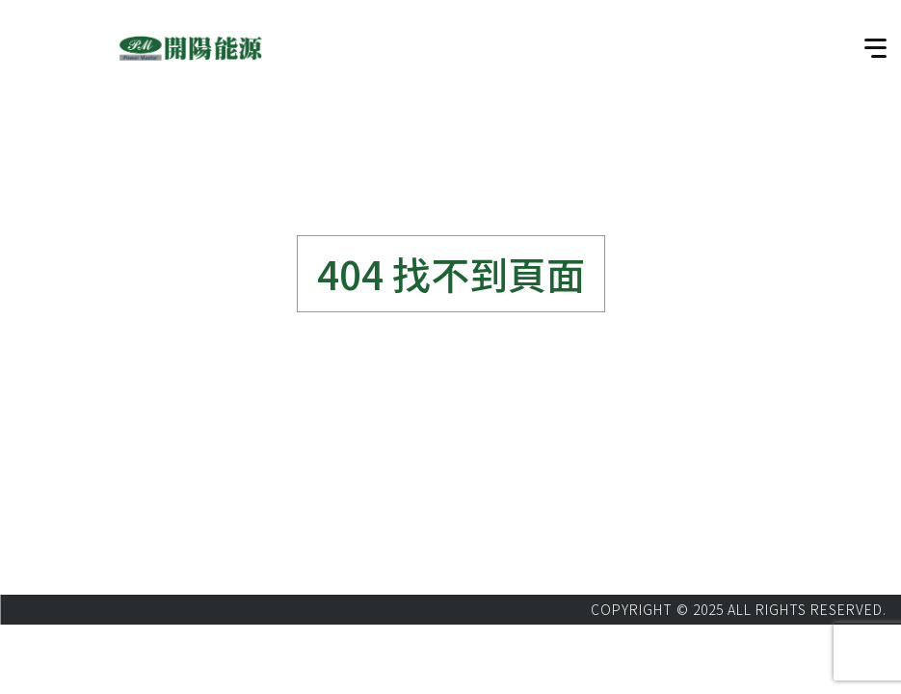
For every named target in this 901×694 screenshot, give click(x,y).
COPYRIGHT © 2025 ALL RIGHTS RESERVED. (739, 609)
